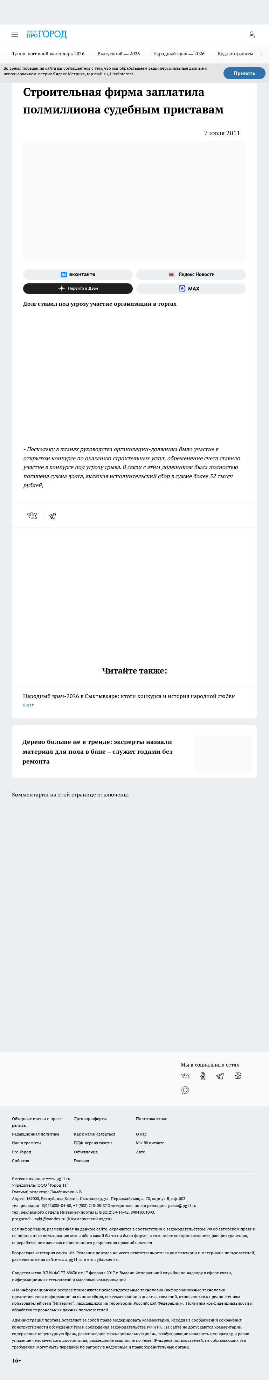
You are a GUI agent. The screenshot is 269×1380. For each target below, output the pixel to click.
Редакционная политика (35, 1134)
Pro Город (21, 1151)
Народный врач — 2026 (179, 53)
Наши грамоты (26, 1142)
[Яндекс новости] (191, 274)
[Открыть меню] (14, 35)
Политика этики (151, 1118)
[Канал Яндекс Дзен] (78, 288)
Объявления (85, 1151)
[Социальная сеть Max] (191, 288)
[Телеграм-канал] (220, 1076)
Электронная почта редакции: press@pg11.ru (152, 1205)
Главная (81, 1160)
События (20, 1160)
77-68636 (69, 1272)
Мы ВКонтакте (150, 1142)
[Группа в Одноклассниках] (203, 1076)
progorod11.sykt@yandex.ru (38, 1218)
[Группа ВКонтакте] (78, 274)
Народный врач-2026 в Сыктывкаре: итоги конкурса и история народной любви (134, 701)
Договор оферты (90, 1118)
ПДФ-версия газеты (93, 1142)
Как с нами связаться (94, 1134)
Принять (244, 73)
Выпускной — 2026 (119, 53)
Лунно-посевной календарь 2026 (47, 53)
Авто (140, 1151)
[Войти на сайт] (251, 35)
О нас (141, 1134)
